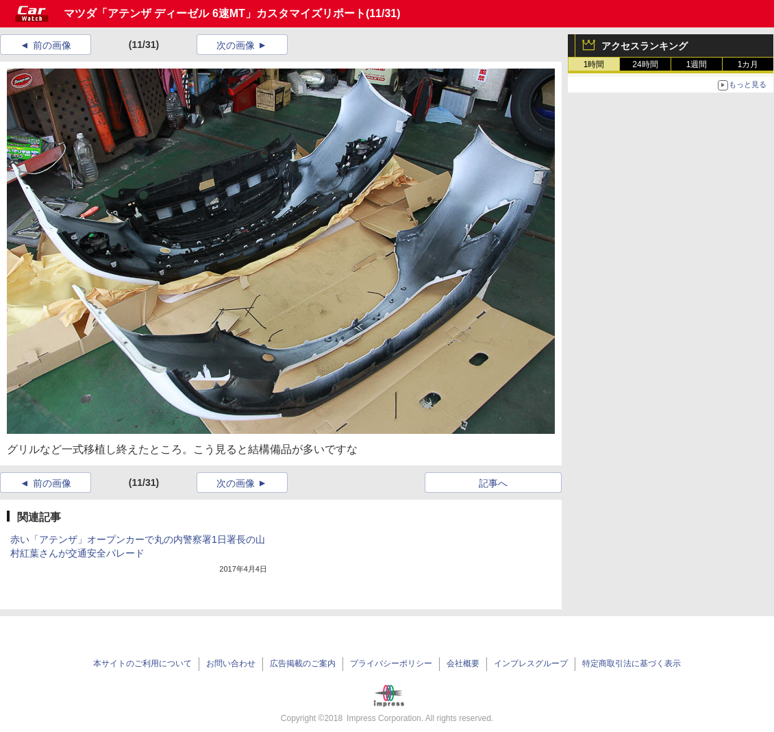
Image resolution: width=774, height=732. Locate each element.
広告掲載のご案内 (303, 663)
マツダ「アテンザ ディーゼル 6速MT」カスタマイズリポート (215, 13)
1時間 (594, 64)
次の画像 (235, 45)
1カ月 (748, 64)
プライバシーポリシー (391, 663)
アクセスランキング (644, 45)
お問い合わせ (230, 663)
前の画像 (52, 45)
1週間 (697, 64)
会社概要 (463, 663)
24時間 (645, 64)
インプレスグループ (531, 663)
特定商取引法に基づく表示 (631, 663)
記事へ (493, 483)
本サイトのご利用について (142, 663)
